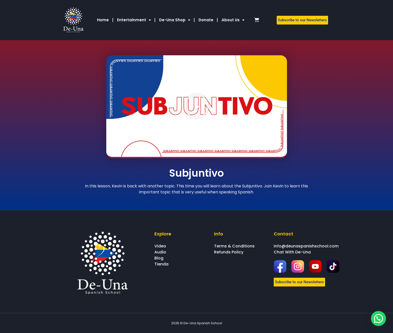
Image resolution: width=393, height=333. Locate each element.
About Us (233, 20)
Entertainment (134, 20)
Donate (206, 20)
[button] (196, 106)
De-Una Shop (174, 20)
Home (103, 20)
